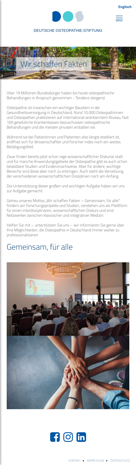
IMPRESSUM (95, 460)
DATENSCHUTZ (120, 460)
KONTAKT (74, 460)
